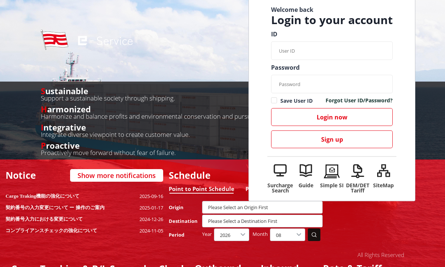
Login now (332, 117)
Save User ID (296, 100)
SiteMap (383, 185)
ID (274, 34)
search (314, 234)
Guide (306, 185)
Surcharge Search (280, 187)
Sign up (332, 139)
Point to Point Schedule (201, 188)
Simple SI (332, 185)
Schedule (190, 175)
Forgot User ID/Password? (359, 101)
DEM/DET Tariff (357, 187)
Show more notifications (117, 175)
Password (285, 67)
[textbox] (262, 207)
